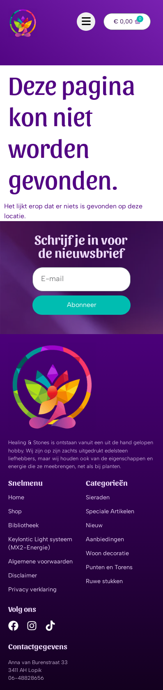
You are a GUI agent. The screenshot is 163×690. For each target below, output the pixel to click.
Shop (15, 511)
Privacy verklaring (32, 589)
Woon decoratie (107, 553)
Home (16, 497)
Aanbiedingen (105, 539)
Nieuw (94, 525)
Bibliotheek (23, 525)
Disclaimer (22, 575)
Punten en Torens (109, 567)
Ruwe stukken (104, 581)
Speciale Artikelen (110, 511)
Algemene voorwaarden (40, 561)
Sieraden (98, 497)
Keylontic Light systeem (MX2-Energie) (40, 543)
